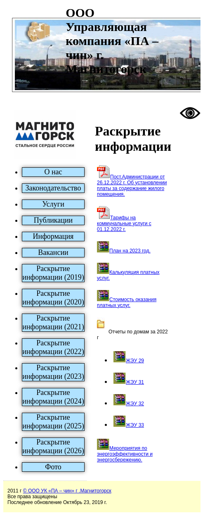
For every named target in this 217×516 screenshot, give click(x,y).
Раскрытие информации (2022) (53, 347)
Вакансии (53, 252)
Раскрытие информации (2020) (53, 297)
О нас (53, 172)
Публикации (53, 220)
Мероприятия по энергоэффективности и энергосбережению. (125, 454)
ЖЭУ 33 (135, 425)
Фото (53, 467)
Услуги (53, 204)
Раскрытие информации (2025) (53, 421)
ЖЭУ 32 (135, 404)
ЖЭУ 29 (135, 361)
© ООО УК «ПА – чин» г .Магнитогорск (67, 491)
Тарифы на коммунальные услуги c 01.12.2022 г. (124, 223)
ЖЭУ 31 (135, 382)
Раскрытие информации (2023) (53, 372)
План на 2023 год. (130, 251)
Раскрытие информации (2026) (53, 446)
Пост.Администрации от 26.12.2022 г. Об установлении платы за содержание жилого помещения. (132, 185)
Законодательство (53, 188)
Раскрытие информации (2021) (53, 322)
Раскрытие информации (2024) (53, 396)
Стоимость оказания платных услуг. (126, 302)
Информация (53, 236)
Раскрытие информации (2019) (53, 272)
